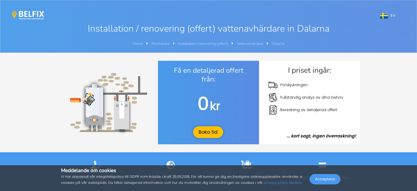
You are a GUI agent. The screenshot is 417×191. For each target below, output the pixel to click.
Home (137, 43)
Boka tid (208, 132)
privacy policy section (283, 182)
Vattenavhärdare (250, 43)
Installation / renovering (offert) (203, 43)
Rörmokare (160, 43)
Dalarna (278, 43)
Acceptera (325, 179)
